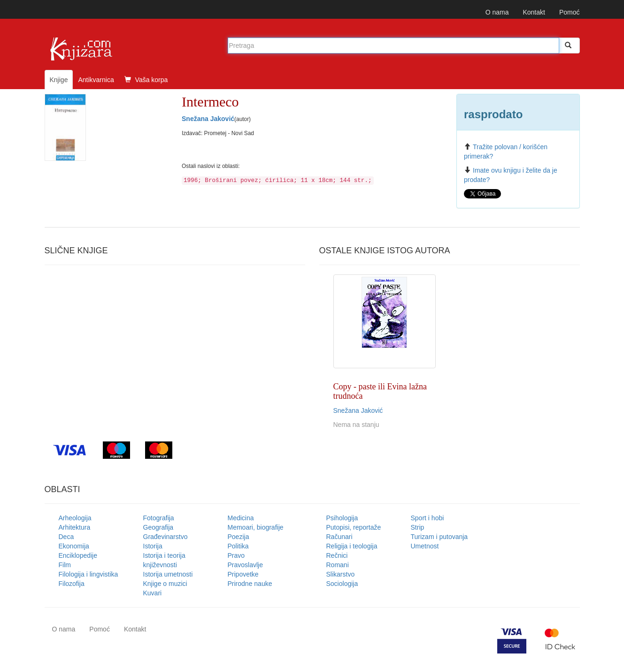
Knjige (59, 80)
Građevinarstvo (165, 536)
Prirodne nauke (250, 583)
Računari (339, 536)
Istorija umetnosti (168, 574)
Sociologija (342, 583)
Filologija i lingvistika (88, 574)
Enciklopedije (78, 555)
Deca (66, 536)
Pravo (236, 555)
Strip (417, 527)
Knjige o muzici (165, 583)
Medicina (241, 518)
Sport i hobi (427, 518)
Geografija (158, 527)
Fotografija (158, 518)
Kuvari (152, 593)
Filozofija (72, 583)
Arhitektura (75, 527)
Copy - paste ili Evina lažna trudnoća (380, 391)
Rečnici (337, 555)
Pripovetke (243, 574)
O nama (497, 12)
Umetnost (425, 546)
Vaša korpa (146, 80)
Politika (238, 546)
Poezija (238, 536)
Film (65, 565)
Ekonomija (74, 546)
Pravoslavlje (245, 565)
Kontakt (534, 12)
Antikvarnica (96, 80)
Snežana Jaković (208, 118)
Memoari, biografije (256, 527)
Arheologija (75, 518)
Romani (337, 565)
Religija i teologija (351, 546)
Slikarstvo (340, 574)
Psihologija (342, 518)
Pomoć (569, 12)
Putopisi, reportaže (353, 527)
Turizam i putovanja (439, 536)
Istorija (152, 546)
